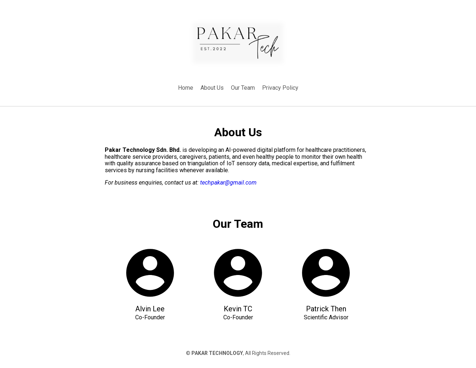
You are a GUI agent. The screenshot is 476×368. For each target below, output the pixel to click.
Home (185, 87)
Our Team (243, 87)
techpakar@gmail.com (228, 182)
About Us (212, 87)
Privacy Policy (280, 87)
